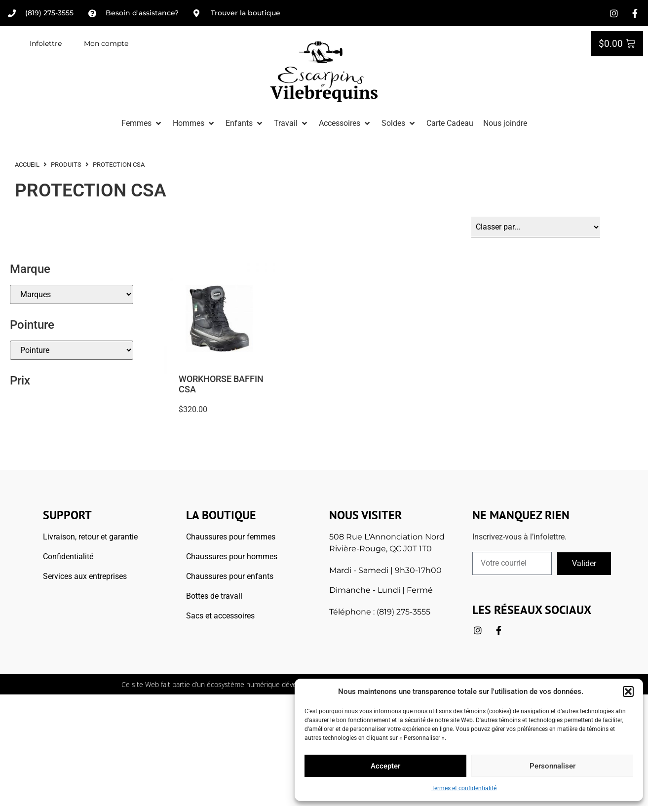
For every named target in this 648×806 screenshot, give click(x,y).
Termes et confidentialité (463, 788)
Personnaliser (552, 766)
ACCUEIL (27, 164)
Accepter (385, 766)
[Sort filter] (535, 227)
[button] (628, 691)
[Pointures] (71, 350)
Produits (66, 164)
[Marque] (71, 294)
